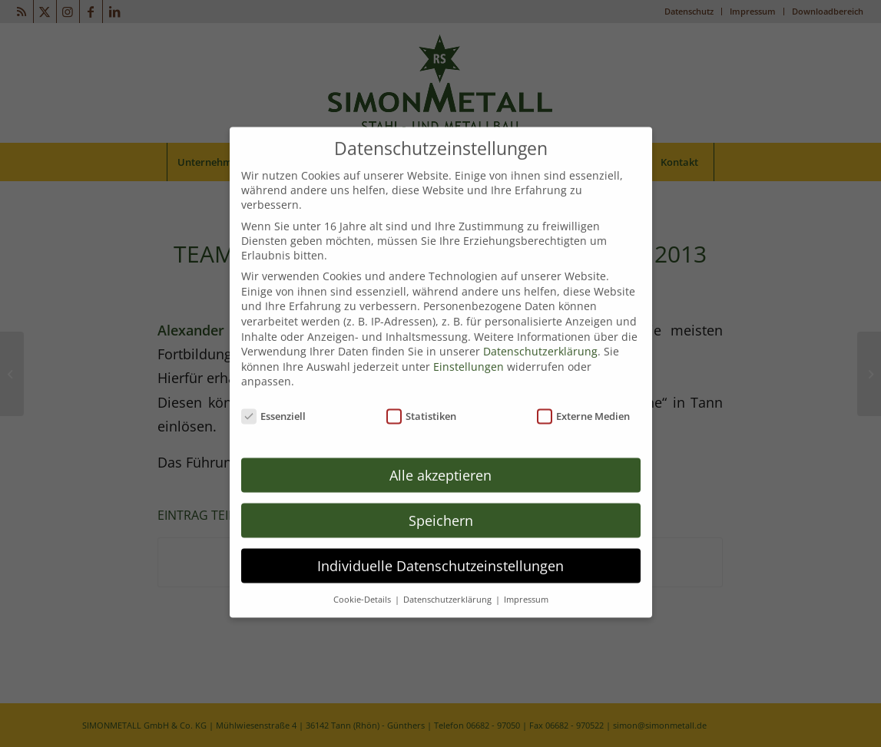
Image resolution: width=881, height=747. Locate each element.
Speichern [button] (441, 506)
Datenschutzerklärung (540, 338)
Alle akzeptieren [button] (440, 461)
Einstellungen (468, 352)
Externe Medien (584, 403)
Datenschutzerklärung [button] (448, 585)
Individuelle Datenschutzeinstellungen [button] (440, 552)
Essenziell (273, 403)
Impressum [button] (526, 585)
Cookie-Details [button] (363, 585)
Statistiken (421, 403)
